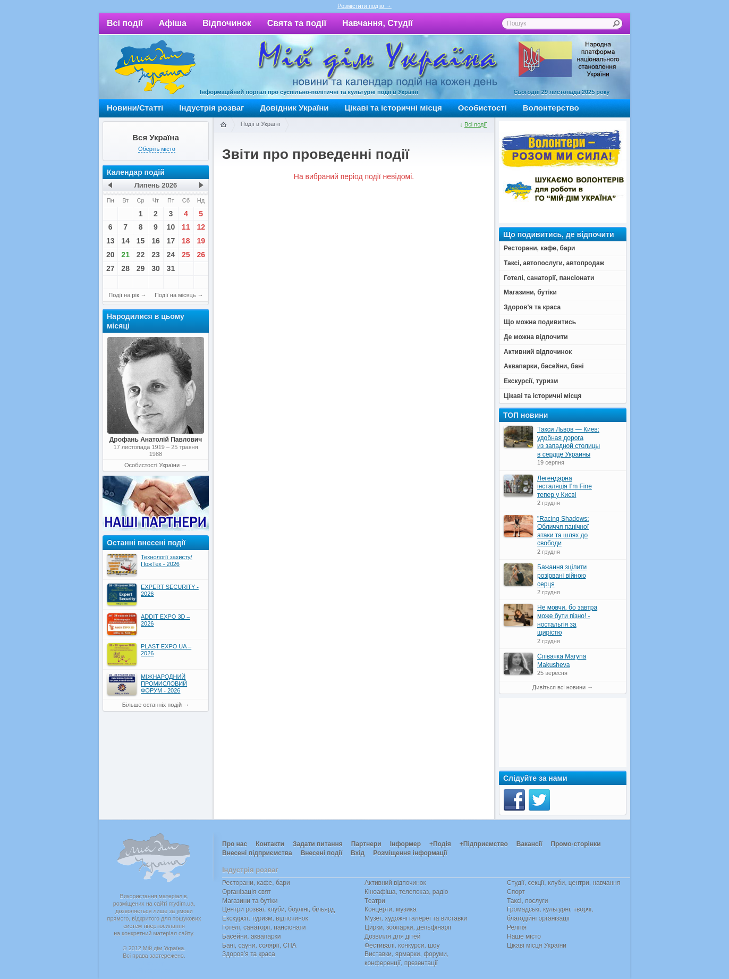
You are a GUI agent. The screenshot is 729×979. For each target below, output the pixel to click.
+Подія (440, 844)
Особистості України (152, 465)
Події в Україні (260, 124)
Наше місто (524, 936)
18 (186, 241)
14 (125, 241)
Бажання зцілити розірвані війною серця (562, 575)
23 (155, 254)
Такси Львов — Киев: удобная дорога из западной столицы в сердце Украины (568, 442)
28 (125, 268)
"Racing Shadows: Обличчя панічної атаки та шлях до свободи (563, 531)
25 (186, 254)
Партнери (366, 844)
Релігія (517, 927)
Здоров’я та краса (248, 954)
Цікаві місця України (536, 945)
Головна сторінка (223, 124)
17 (171, 241)
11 (186, 227)
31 (171, 268)
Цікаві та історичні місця (393, 107)
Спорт (516, 892)
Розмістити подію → (364, 6)
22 (141, 254)
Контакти (270, 844)
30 (155, 268)
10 (171, 227)
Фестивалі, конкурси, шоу (401, 945)
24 (171, 254)
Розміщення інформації (410, 853)
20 (110, 254)
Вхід (357, 853)
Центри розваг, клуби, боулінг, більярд (278, 909)
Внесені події (321, 853)
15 (141, 241)
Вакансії (529, 844)
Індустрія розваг (211, 107)
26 (201, 254)
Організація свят (246, 892)
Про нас (234, 844)
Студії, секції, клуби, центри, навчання (563, 883)
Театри (374, 901)
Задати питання (318, 844)
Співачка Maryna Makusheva (561, 661)
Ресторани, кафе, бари (256, 883)
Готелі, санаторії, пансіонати (264, 927)
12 (201, 227)
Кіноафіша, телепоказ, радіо (406, 892)
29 (141, 268)
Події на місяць (175, 295)
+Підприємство (484, 844)
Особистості (482, 107)
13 (110, 241)
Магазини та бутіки (249, 901)
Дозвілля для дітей (392, 936)
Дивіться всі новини (559, 687)
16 (155, 241)
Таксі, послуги (527, 901)
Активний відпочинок (395, 883)
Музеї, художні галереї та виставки (415, 918)
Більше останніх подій (152, 705)
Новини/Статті (135, 107)
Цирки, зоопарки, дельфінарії (407, 927)
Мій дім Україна (155, 67)
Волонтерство (551, 107)
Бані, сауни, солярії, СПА (259, 945)
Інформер (405, 844)
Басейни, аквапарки (251, 936)
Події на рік (123, 295)
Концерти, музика (390, 909)
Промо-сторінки (575, 844)
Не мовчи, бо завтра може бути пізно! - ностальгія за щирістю (567, 620)
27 (110, 268)
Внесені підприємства (257, 853)
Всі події (125, 23)
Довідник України (294, 107)
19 (201, 241)
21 (125, 254)
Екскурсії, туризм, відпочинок (265, 918)
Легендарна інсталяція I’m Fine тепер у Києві (564, 487)
